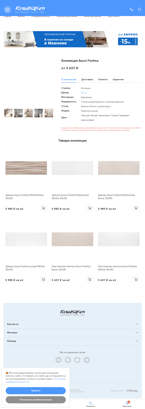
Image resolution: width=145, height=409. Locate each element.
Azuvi (84, 92)
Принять (35, 390)
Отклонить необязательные (35, 399)
